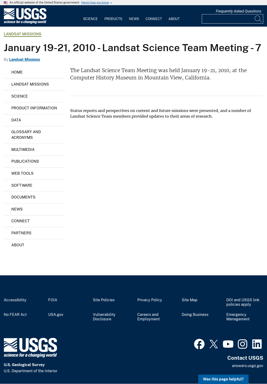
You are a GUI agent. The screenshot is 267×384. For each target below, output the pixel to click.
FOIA (52, 300)
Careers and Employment (148, 317)
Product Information (34, 108)
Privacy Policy (149, 300)
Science (90, 19)
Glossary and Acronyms (26, 135)
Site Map (190, 300)
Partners (21, 233)
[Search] (258, 19)
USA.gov (55, 315)
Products (113, 19)
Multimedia (22, 149)
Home (17, 72)
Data (16, 120)
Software (21, 185)
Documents (23, 197)
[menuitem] (90, 16)
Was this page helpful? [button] (223, 379)
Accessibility (15, 300)
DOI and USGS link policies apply (242, 302)
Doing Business (195, 315)
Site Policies (104, 300)
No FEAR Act (15, 315)
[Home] (25, 23)
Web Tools (22, 173)
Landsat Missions (22, 34)
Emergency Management (238, 317)
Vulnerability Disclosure (104, 317)
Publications (25, 161)
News (134, 19)
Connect (154, 19)
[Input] (232, 19)
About (174, 19)
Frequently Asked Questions (238, 11)
